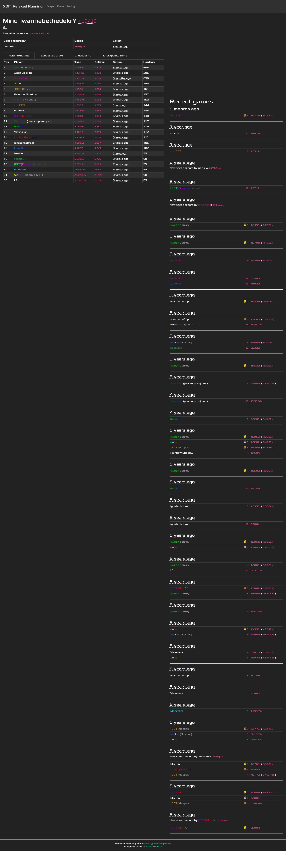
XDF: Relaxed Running (22, 6)
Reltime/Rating (19, 55)
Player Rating (66, 6)
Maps (50, 6)
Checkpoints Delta (115, 55)
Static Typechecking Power (157, 844)
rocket (149, 847)
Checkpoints (83, 55)
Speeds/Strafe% (52, 55)
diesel (159, 847)
